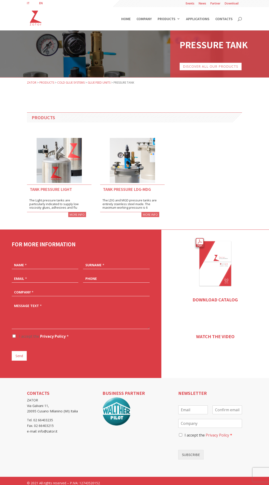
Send (19, 351)
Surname (94, 261)
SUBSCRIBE (191, 450)
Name (20, 261)
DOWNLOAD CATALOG (215, 295)
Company (144, 19)
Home (126, 19)
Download (232, 3)
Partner (215, 3)
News (202, 3)
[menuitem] (28, 3)
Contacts (224, 19)
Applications (197, 19)
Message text (28, 301)
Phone (91, 274)
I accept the (43, 331)
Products (166, 19)
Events (190, 3)
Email (20, 274)
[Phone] (116, 273)
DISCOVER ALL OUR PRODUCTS (210, 62)
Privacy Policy (53, 331)
